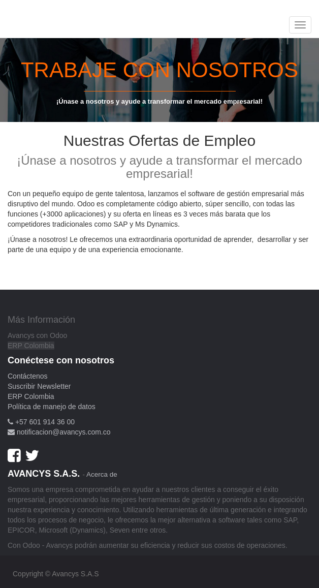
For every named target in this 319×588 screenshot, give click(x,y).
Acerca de (101, 474)
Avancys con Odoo (37, 335)
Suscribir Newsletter (39, 386)
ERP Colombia (31, 346)
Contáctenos (28, 376)
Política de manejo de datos (51, 407)
